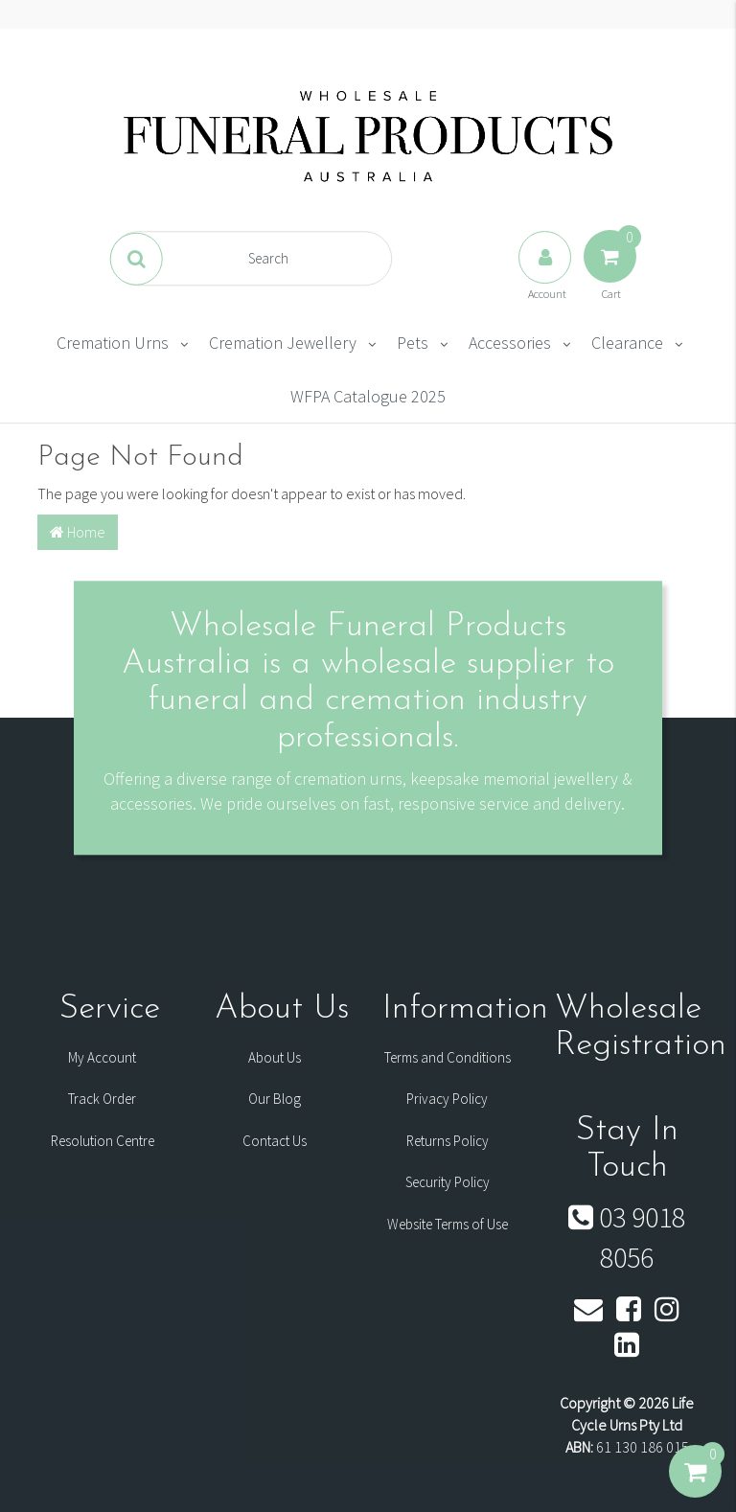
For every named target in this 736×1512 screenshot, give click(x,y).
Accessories (510, 343)
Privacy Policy (447, 1098)
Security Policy (447, 1182)
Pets (412, 343)
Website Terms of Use (447, 1224)
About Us (274, 1057)
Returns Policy (447, 1141)
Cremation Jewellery (282, 343)
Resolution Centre (102, 1141)
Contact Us (274, 1141)
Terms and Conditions (447, 1057)
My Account (102, 1057)
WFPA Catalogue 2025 (368, 396)
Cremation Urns (113, 343)
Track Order (102, 1098)
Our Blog (274, 1098)
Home (77, 531)
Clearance (627, 343)
